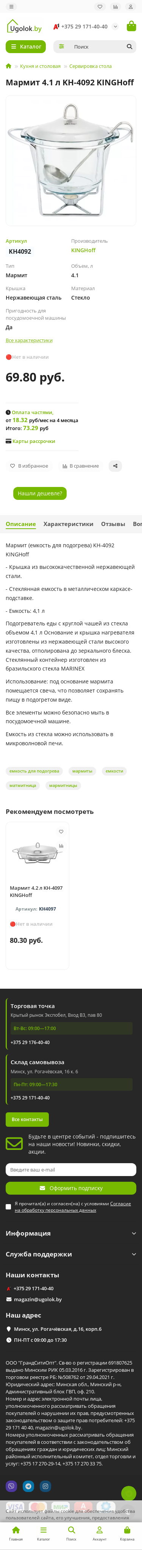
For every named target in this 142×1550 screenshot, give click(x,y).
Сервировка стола (90, 66)
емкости (114, 771)
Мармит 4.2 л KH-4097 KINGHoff (36, 891)
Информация (71, 1233)
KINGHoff (83, 250)
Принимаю (119, 1536)
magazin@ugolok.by (38, 1299)
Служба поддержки (71, 1254)
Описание (21, 524)
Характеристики (69, 524)
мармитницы (63, 785)
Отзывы (113, 524)
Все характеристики (29, 340)
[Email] (71, 1169)
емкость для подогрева (34, 771)
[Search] (103, 46)
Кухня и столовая (40, 66)
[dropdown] (11, 7)
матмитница (22, 785)
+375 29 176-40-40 (30, 1042)
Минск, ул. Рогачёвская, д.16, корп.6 (57, 1328)
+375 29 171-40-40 (79, 26)
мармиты (82, 771)
